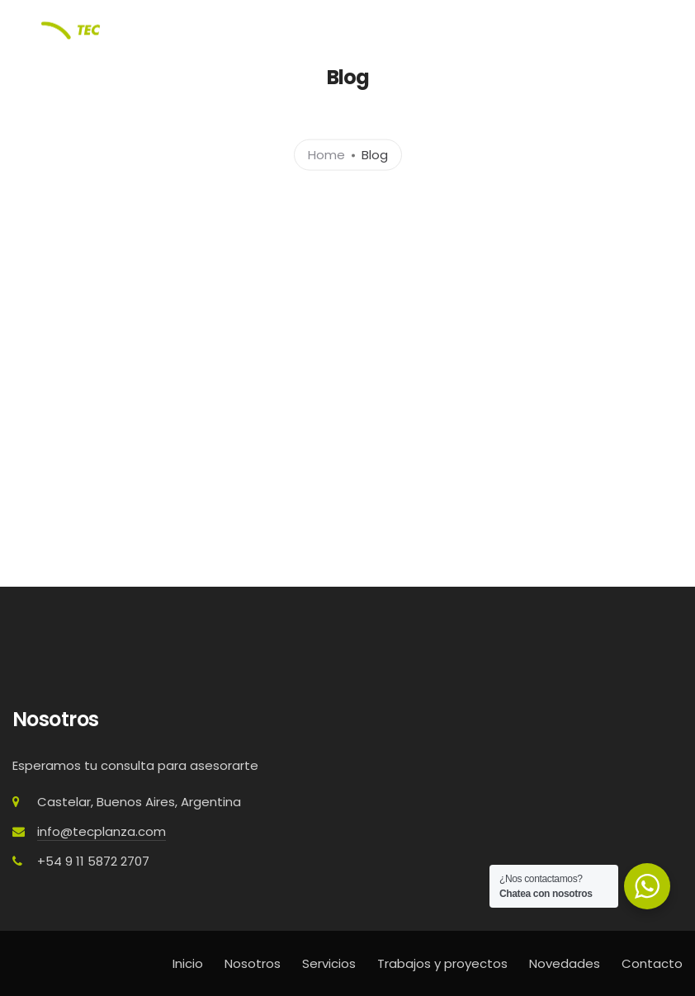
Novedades (564, 963)
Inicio (188, 963)
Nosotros (253, 963)
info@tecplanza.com (101, 831)
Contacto (652, 963)
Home (326, 154)
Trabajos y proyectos (442, 963)
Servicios (329, 963)
